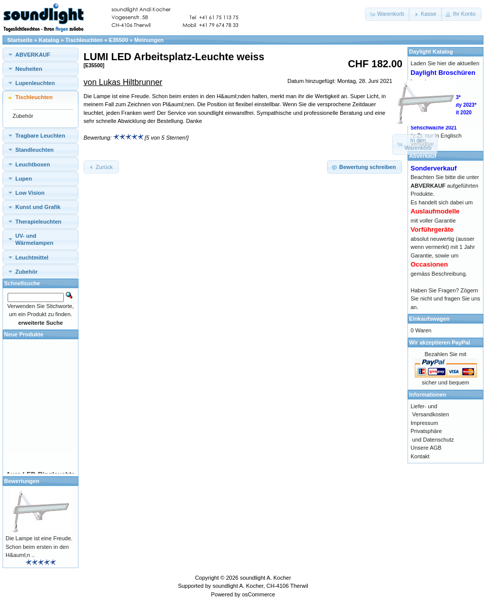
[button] (387, 14)
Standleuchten (34, 150)
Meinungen (149, 40)
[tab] (40, 54)
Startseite (19, 40)
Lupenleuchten (35, 83)
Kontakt (420, 456)
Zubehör (23, 116)
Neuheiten (28, 69)
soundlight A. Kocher (265, 578)
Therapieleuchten (38, 222)
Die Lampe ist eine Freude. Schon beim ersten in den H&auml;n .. (39, 546)
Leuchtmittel (31, 257)
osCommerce (258, 594)
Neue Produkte (24, 334)
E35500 (118, 40)
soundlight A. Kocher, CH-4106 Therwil (260, 586)
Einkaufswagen (429, 319)
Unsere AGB (426, 448)
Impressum (424, 423)
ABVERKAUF (32, 55)
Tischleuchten (84, 40)
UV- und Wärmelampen (34, 239)
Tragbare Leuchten (40, 136)
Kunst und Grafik (37, 207)
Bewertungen (21, 481)
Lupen (23, 179)
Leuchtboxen (32, 164)
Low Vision (30, 193)
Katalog (49, 40)
